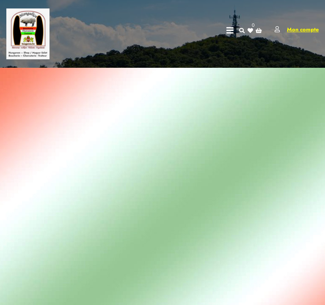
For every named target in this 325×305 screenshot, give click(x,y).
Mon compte (303, 29)
